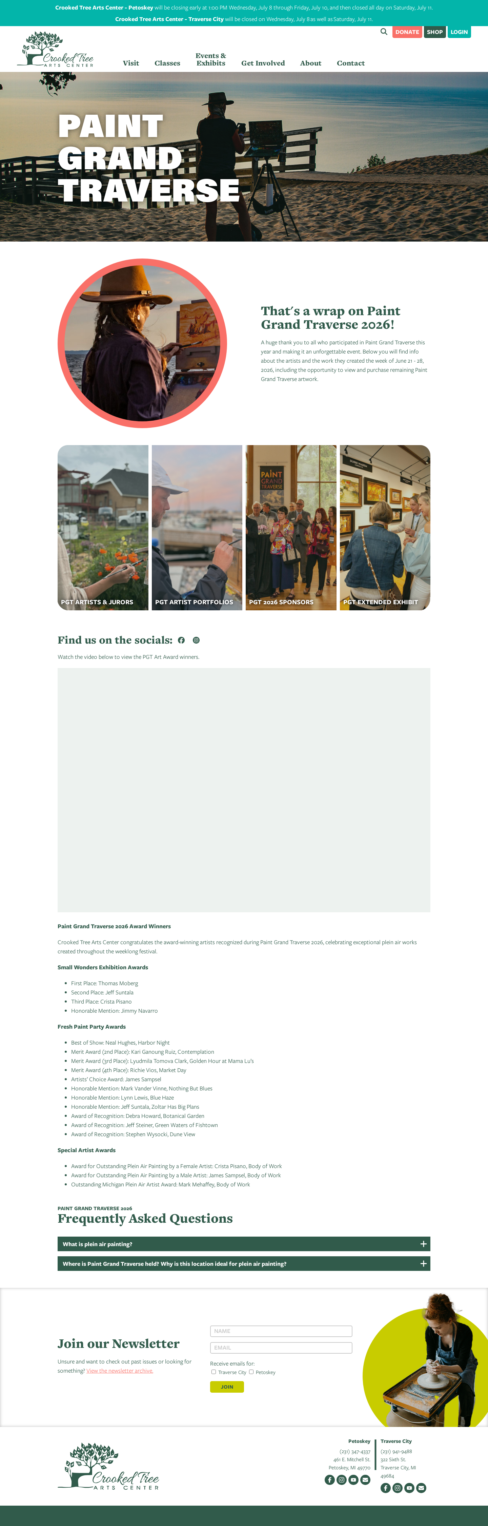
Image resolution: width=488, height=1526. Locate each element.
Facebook (330, 1480)
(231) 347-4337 (355, 1451)
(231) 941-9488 (396, 1451)
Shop (435, 32)
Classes (167, 63)
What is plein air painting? (98, 1244)
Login (459, 32)
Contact (351, 63)
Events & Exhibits (211, 59)
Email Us (365, 1480)
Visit (131, 63)
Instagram (342, 1480)
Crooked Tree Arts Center (55, 49)
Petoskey (262, 1372)
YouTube (353, 1480)
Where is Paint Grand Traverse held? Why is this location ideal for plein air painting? (175, 1263)
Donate (407, 32)
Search (384, 31)
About (311, 63)
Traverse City (228, 1372)
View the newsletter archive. (119, 1370)
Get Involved (263, 63)
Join (227, 1386)
